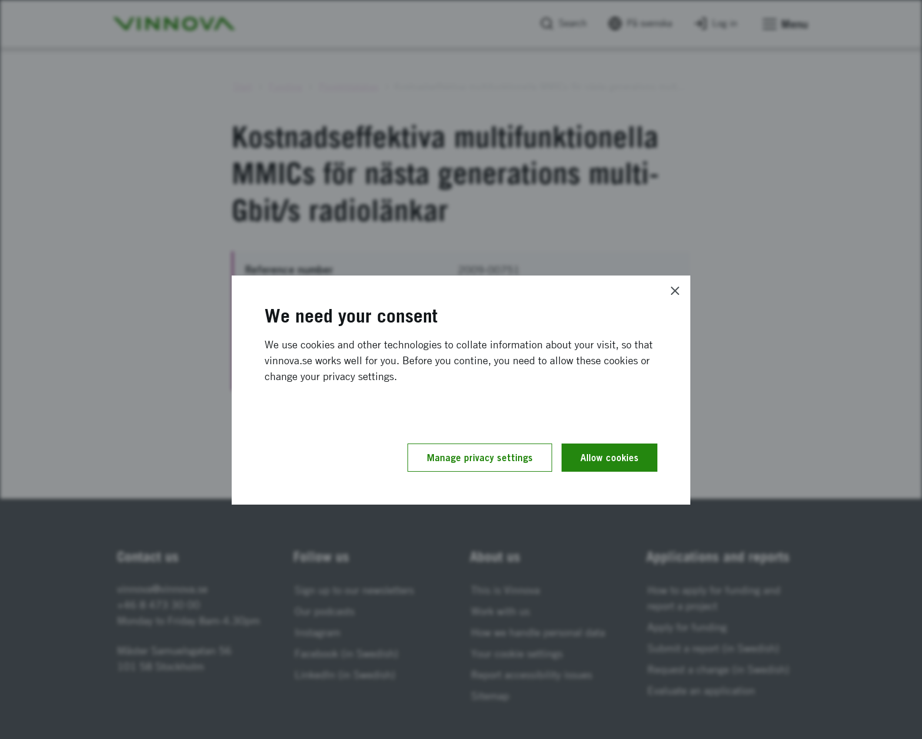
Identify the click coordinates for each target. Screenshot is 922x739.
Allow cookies (609, 457)
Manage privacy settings (480, 457)
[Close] (675, 290)
